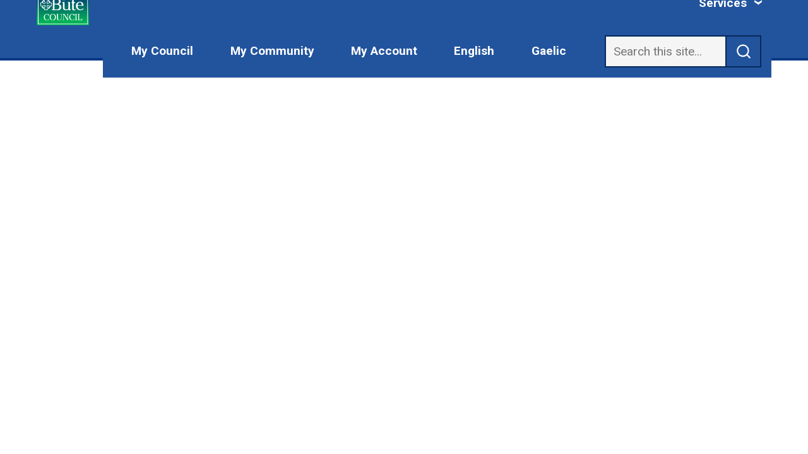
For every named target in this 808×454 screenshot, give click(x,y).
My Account (384, 51)
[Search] (665, 51)
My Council (162, 51)
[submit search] (743, 51)
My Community (272, 51)
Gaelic (549, 51)
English (474, 51)
